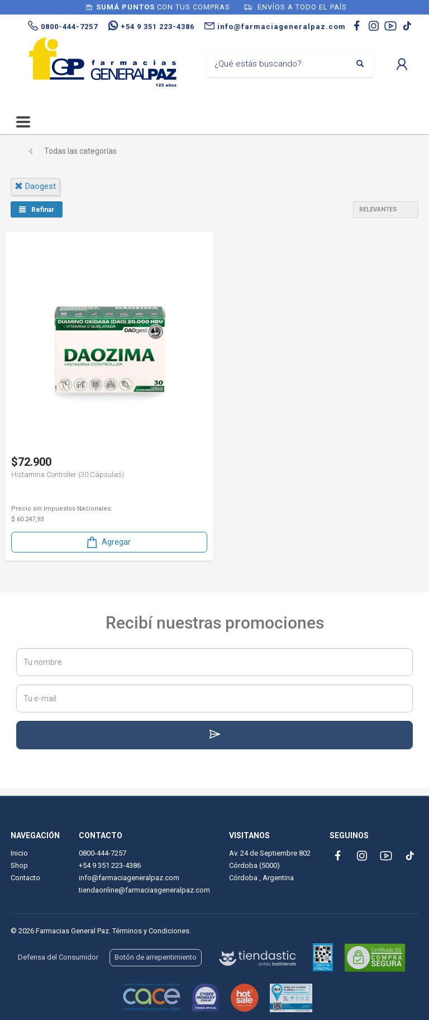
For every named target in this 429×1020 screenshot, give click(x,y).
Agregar (108, 542)
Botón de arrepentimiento (156, 957)
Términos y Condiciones (150, 931)
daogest (35, 186)
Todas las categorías (80, 151)
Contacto (25, 877)
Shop (19, 865)
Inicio (19, 853)
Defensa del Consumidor (58, 957)
